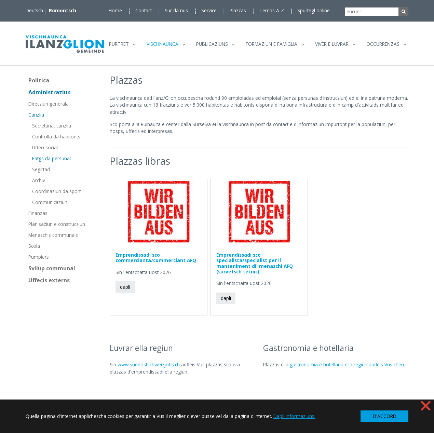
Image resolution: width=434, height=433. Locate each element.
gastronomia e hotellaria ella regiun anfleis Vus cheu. (347, 367)
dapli (125, 289)
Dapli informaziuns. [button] (294, 416)
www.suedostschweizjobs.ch (149, 367)
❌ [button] (425, 405)
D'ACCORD (384, 416)
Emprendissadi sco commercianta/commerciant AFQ (156, 260)
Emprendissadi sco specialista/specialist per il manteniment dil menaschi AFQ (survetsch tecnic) (254, 266)
